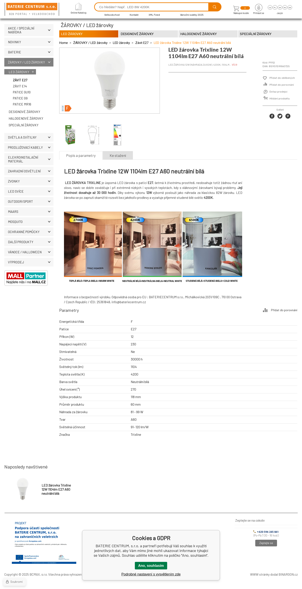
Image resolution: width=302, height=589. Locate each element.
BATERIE (30, 52)
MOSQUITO (30, 221)
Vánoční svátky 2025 (192, 14)
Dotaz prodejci (278, 91)
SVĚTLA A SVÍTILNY (30, 137)
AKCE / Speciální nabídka (30, 30)
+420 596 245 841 (266, 531)
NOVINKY (30, 42)
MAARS (30, 211)
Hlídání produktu (279, 98)
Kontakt (134, 14)
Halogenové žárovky (26, 118)
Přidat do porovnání (281, 84)
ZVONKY (30, 181)
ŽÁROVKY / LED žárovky (30, 62)
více (234, 64)
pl (275, 7)
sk (280, 7)
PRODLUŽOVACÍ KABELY (30, 147)
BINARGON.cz (288, 574)
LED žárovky (19, 72)
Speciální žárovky (24, 125)
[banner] (33, 9)
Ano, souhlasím (151, 565)
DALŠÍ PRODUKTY (30, 242)
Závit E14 (20, 86)
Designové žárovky (24, 112)
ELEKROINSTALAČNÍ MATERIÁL (30, 159)
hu (285, 7)
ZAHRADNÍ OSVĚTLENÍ (30, 171)
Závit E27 (20, 80)
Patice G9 (20, 98)
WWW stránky (260, 574)
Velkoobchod (112, 14)
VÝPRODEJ (30, 262)
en (290, 7)
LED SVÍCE (30, 191)
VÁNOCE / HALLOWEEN (30, 252)
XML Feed (154, 14)
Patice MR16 (22, 104)
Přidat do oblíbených (282, 77)
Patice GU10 (22, 92)
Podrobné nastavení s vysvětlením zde (151, 574)
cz (270, 7)
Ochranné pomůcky (30, 231)
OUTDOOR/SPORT (30, 201)
